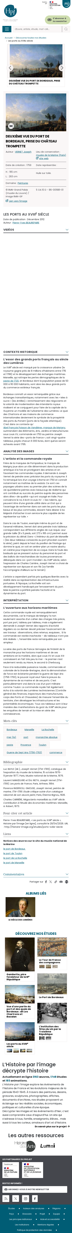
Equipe (56, 1213)
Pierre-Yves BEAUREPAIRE (26, 222)
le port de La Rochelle (15, 858)
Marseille (29, 729)
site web (44, 158)
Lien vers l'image (18, 201)
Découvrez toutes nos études (31, 37)
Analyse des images (18, 451)
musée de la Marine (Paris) (51, 155)
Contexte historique (20, 352)
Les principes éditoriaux (20, 1219)
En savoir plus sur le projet (51, 1126)
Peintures (23, 183)
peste (10, 744)
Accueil (8, 37)
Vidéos (8, 230)
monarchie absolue (46, 737)
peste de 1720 (11, 380)
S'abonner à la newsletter (60, 20)
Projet (42, 1213)
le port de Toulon (12, 853)
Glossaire (26, 1213)
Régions (57, 1208)
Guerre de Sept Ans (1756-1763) (24, 752)
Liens (7, 834)
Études (11, 1208)
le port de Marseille (13, 862)
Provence (26, 744)
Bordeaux (12, 729)
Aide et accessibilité (50, 1219)
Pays (11, 1213)
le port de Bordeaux (14, 848)
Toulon (42, 744)
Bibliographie (13, 762)
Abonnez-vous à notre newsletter (26, 1189)
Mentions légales (46, 1224)
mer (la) (11, 737)
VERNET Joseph (23, 151)
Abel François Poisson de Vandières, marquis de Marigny (34, 427)
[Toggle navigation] (6, 29)
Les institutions (22, 1224)
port (26, 737)
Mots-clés (10, 721)
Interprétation (15, 600)
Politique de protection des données (34, 1230)
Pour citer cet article (17, 813)
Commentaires (13, 874)
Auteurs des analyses (33, 1208)
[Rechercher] (37, 29)
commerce (55, 752)
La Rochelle (48, 729)
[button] (62, 67)
